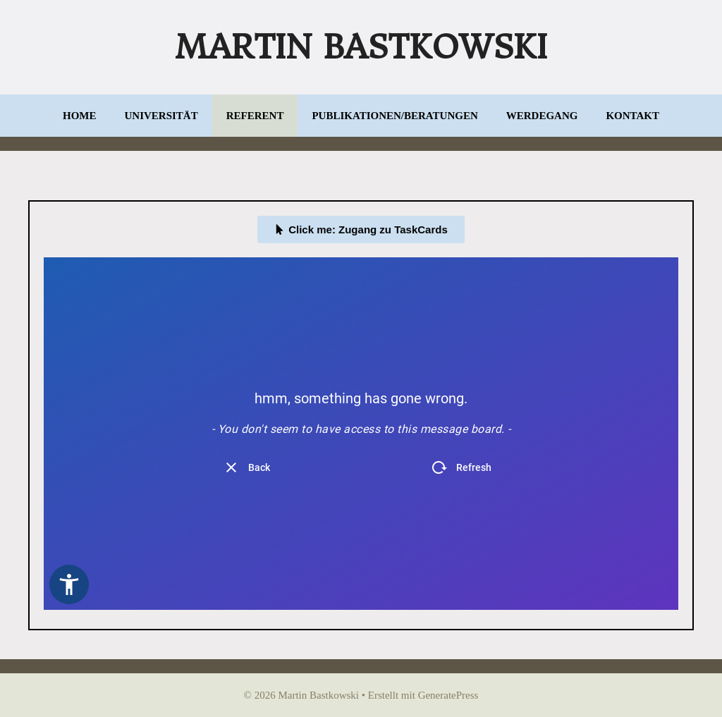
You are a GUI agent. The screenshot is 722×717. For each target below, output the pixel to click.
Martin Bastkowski (361, 47)
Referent (255, 115)
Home (80, 115)
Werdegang (542, 115)
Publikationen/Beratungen (394, 115)
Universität (161, 115)
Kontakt (632, 115)
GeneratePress (448, 695)
